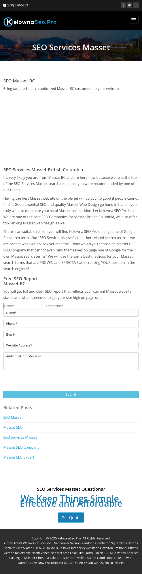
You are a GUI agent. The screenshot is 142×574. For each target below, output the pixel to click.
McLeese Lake (67, 553)
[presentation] (36, 382)
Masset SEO (13, 427)
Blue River (63, 548)
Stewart (127, 558)
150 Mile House (44, 548)
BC (76, 562)
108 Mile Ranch (115, 553)
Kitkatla (132, 548)
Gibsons (132, 543)
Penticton (103, 543)
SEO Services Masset (20, 437)
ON (96, 562)
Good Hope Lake (109, 558)
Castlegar (16, 558)
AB (81, 562)
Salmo (91, 558)
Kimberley (78, 548)
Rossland (92, 548)
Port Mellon (78, 558)
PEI (121, 562)
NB (106, 562)
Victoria (9, 553)
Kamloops (88, 543)
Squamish (118, 543)
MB (90, 562)
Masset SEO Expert (18, 457)
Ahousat (132, 553)
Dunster (63, 558)
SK (85, 562)
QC (101, 562)
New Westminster (50, 562)
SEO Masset (13, 417)
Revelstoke (23, 553)
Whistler (29, 558)
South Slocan (93, 553)
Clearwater (24, 548)
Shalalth (9, 548)
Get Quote (71, 517)
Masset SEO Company (21, 447)
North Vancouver (43, 553)
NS (116, 562)
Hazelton (106, 548)
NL (112, 562)
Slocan (69, 562)
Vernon (75, 543)
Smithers (120, 548)
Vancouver (61, 543)
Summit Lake (27, 562)
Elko (80, 553)
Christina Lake (46, 558)
